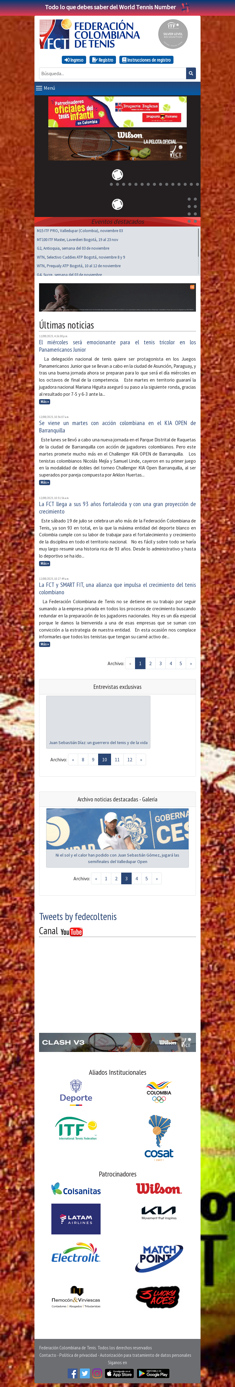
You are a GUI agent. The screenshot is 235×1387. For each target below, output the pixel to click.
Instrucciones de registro (146, 60)
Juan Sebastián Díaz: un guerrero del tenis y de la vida (98, 741)
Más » (45, 400)
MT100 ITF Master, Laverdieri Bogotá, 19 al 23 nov (77, 238)
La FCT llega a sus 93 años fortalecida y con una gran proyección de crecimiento (117, 506)
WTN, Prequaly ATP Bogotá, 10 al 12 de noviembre (79, 264)
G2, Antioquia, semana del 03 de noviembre (73, 247)
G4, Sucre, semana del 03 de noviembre (69, 273)
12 (129, 758)
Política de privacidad (78, 1354)
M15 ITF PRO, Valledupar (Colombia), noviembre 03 (80, 229)
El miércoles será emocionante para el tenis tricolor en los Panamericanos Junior (117, 344)
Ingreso (74, 60)
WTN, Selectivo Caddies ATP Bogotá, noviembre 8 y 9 (81, 256)
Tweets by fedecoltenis (78, 915)
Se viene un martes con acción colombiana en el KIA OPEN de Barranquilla (117, 425)
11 (117, 758)
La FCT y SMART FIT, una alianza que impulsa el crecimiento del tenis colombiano (117, 587)
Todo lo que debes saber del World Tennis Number (117, 7)
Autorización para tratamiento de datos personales (145, 1354)
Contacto (47, 1354)
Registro (102, 60)
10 (104, 758)
